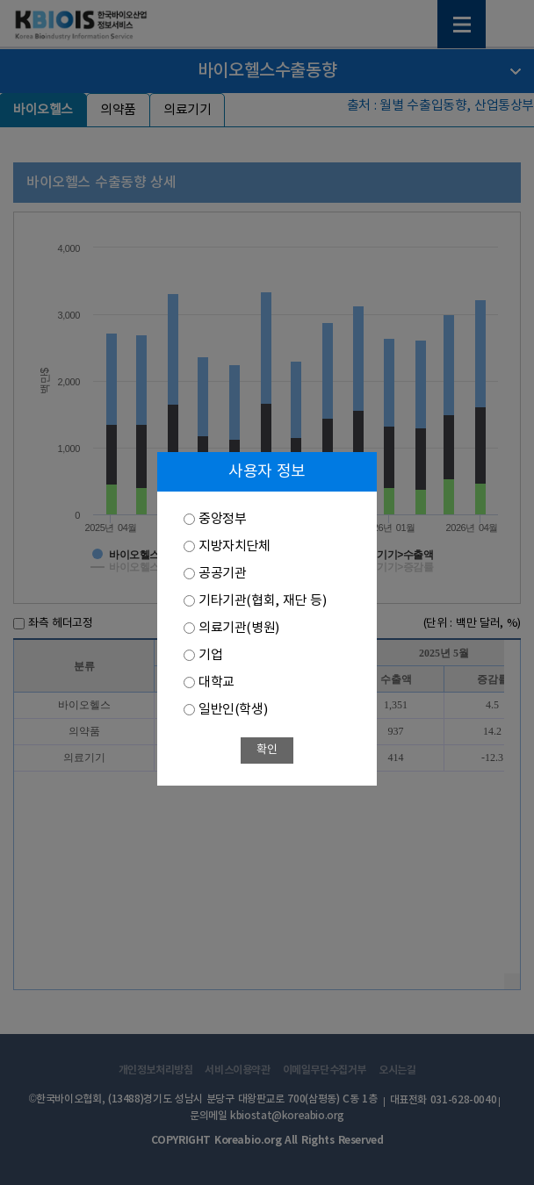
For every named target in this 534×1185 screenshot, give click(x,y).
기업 (210, 655)
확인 (266, 750)
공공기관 (222, 573)
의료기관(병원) (238, 628)
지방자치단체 (234, 546)
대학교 (216, 682)
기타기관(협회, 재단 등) (262, 600)
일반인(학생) (232, 709)
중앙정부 (222, 519)
